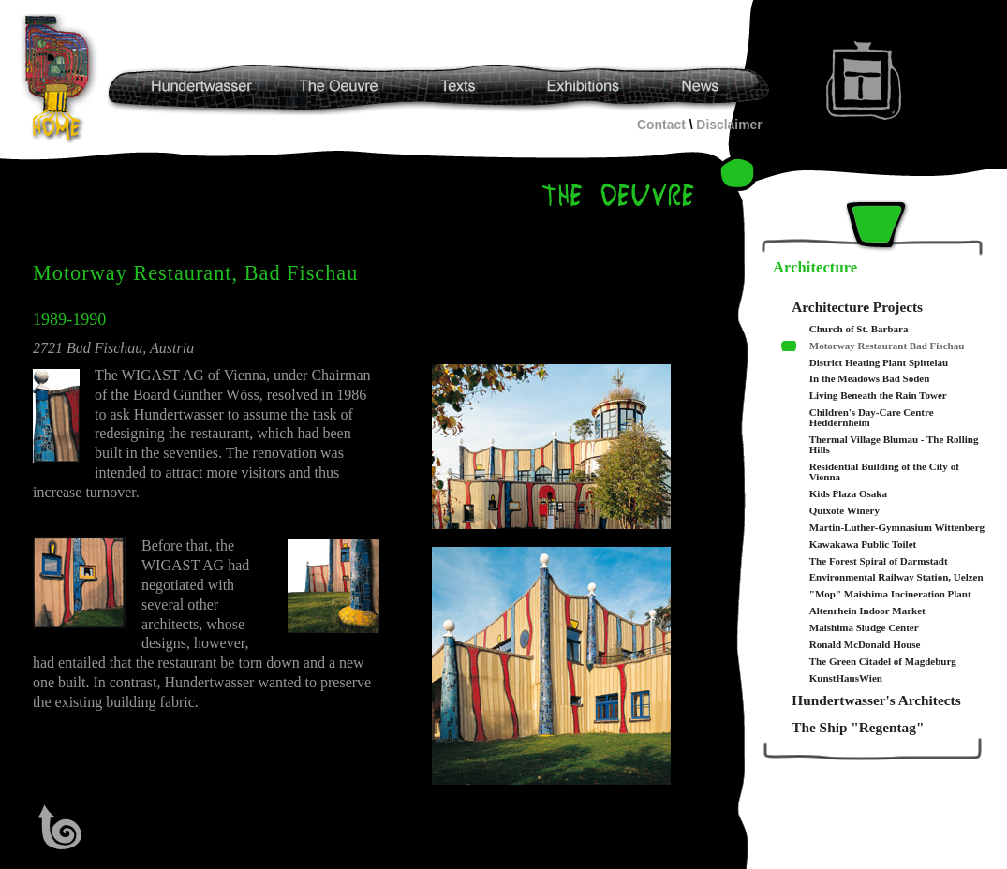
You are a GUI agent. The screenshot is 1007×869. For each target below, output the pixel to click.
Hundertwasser (62, 78)
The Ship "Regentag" (858, 727)
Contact (661, 124)
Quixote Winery (844, 511)
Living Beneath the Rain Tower (878, 395)
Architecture (815, 267)
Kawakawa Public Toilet (862, 544)
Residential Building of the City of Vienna (884, 472)
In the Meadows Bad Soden (869, 379)
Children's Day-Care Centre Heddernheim (871, 417)
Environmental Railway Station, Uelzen (896, 577)
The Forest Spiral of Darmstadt (878, 561)
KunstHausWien (845, 678)
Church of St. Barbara (859, 329)
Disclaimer (729, 124)
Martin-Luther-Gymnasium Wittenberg (897, 528)
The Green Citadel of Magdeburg (882, 661)
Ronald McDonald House (865, 645)
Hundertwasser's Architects (876, 700)
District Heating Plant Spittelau (878, 363)
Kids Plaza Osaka (848, 494)
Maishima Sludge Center (864, 628)
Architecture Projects (857, 307)
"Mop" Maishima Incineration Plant (890, 594)
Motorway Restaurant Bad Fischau (887, 346)
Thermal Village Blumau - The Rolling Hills (894, 444)
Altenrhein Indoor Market (867, 611)
